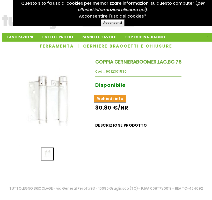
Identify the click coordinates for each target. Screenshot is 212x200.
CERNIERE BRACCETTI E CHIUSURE (127, 46)
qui (147, 10)
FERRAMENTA (57, 46)
